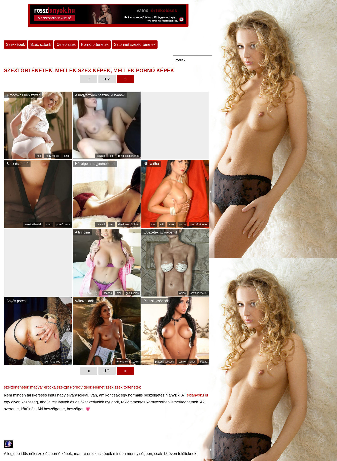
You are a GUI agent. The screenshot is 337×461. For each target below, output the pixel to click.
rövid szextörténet (128, 155)
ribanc (203, 361)
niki (162, 224)
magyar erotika (43, 387)
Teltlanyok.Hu (196, 395)
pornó (182, 224)
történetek (122, 361)
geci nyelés (132, 293)
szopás (108, 293)
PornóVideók (81, 387)
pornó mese (63, 224)
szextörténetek (33, 224)
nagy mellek (52, 155)
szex (49, 224)
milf (39, 155)
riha (153, 224)
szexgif (63, 387)
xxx (111, 155)
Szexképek (15, 44)
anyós (56, 361)
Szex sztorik (40, 44)
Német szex (103, 387)
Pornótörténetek (95, 44)
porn (67, 361)
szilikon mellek (187, 361)
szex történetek (128, 387)
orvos (182, 293)
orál (118, 293)
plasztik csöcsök (164, 361)
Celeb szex (66, 44)
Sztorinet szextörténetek (134, 44)
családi (101, 155)
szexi (67, 155)
